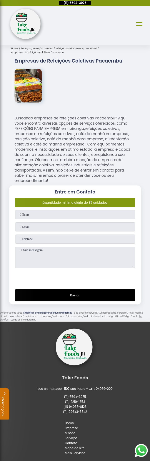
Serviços (71, 438)
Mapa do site (75, 448)
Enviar (75, 295)
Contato (71, 443)
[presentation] (75, 277)
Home (69, 423)
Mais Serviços (75, 453)
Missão (70, 433)
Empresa (71, 428)
